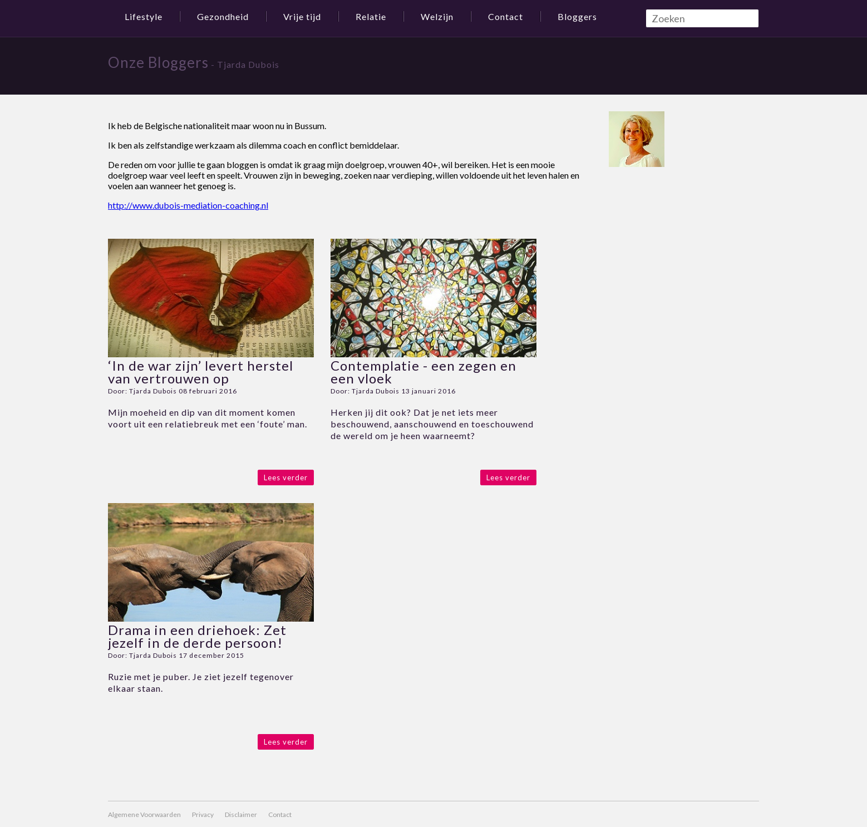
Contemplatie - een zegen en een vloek (423, 371)
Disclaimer (241, 814)
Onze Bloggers (158, 62)
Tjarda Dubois (153, 391)
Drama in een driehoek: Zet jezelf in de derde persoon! (197, 636)
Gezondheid (223, 16)
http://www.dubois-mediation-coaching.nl (188, 205)
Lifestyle (143, 16)
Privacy (203, 814)
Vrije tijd (302, 16)
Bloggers (577, 16)
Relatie (371, 16)
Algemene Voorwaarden (144, 814)
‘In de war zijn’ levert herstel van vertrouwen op (200, 371)
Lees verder (286, 477)
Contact (505, 16)
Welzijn (437, 16)
